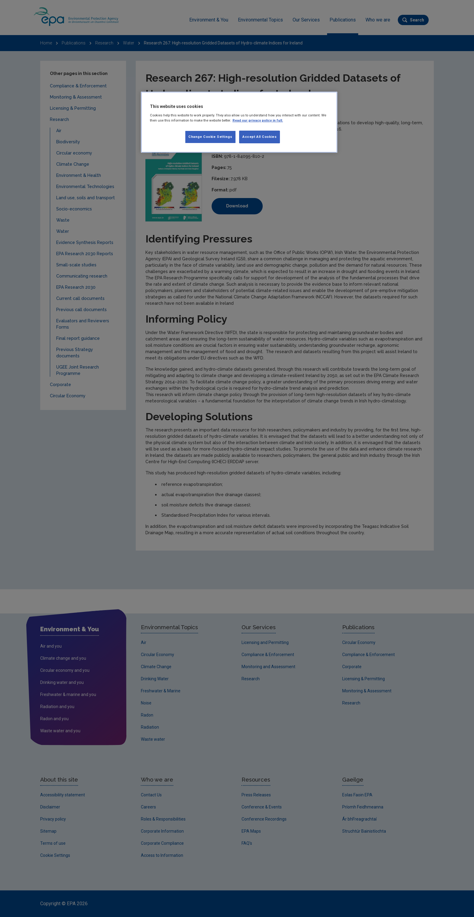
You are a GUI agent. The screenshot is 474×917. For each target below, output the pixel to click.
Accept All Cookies (259, 137)
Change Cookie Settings (210, 137)
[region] (239, 122)
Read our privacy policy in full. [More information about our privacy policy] (257, 120)
